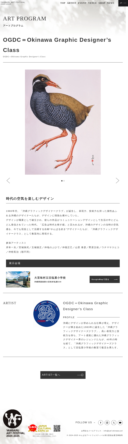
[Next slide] (117, 180)
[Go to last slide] (8, 180)
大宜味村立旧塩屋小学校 (50, 277)
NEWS (110, 3)
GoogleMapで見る (100, 279)
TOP (62, 3)
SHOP (101, 3)
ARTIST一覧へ (51, 375)
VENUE (92, 3)
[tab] (61, 180)
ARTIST (71, 3)
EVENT (82, 3)
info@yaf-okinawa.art (113, 431)
